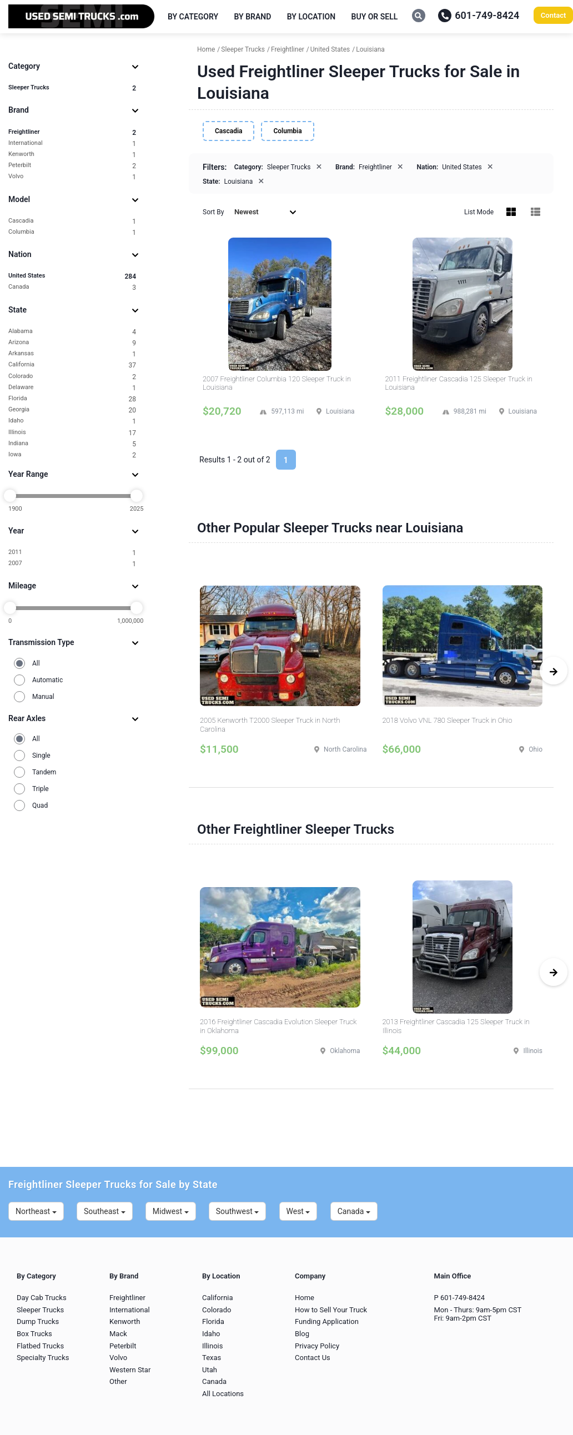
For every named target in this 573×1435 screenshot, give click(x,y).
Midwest (171, 1211)
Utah (209, 1370)
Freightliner (72, 132)
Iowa (72, 455)
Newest (265, 212)
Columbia (72, 232)
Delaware (72, 388)
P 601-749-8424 (459, 1297)
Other (118, 1381)
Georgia (72, 410)
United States (72, 276)
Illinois (72, 433)
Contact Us (312, 1357)
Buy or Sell (374, 16)
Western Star (129, 1370)
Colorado (72, 376)
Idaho (72, 421)
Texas (211, 1357)
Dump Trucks (38, 1321)
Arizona (72, 343)
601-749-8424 (478, 15)
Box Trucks (34, 1334)
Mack (118, 1334)
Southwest (237, 1211)
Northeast (36, 1211)
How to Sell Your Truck (331, 1310)
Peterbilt (72, 166)
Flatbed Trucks (40, 1346)
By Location (311, 16)
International (72, 143)
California (72, 365)
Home (304, 1297)
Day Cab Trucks (42, 1297)
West (298, 1211)
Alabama (72, 332)
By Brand (253, 16)
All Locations (223, 1393)
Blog (302, 1334)
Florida (72, 399)
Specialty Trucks (43, 1357)
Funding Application (327, 1321)
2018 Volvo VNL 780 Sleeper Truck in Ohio (447, 720)
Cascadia (72, 221)
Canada (72, 287)
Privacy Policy (317, 1346)
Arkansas (72, 354)
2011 (72, 552)
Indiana (72, 444)
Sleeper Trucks (72, 88)
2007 (72, 564)
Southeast (104, 1211)
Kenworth (72, 154)
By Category (193, 16)
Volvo (72, 177)
